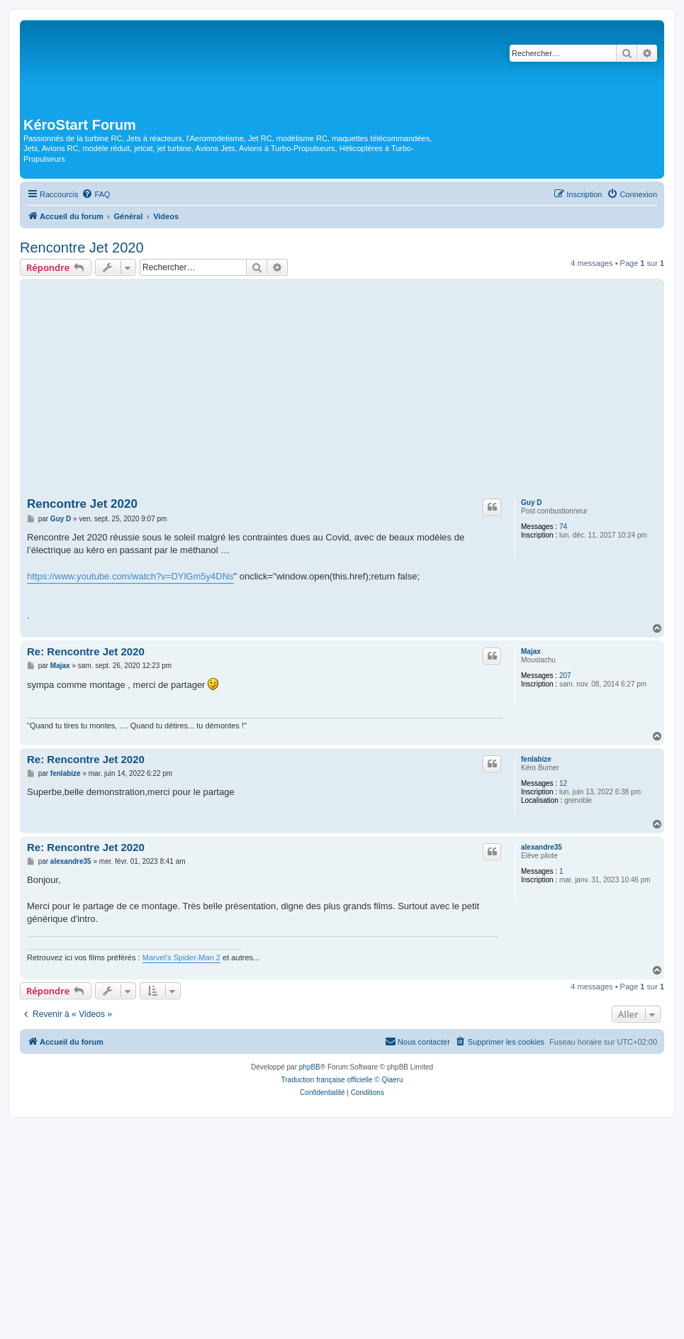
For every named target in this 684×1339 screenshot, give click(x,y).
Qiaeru (392, 1080)
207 (565, 675)
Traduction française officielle (327, 1080)
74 (563, 526)
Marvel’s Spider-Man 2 (181, 957)
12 (563, 783)
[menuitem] (96, 194)
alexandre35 (541, 847)
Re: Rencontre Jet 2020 (86, 651)
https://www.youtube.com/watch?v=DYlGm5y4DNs (130, 576)
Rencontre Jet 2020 (82, 247)
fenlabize (536, 759)
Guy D (531, 502)
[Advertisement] (342, 388)
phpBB (309, 1067)
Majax (531, 651)
